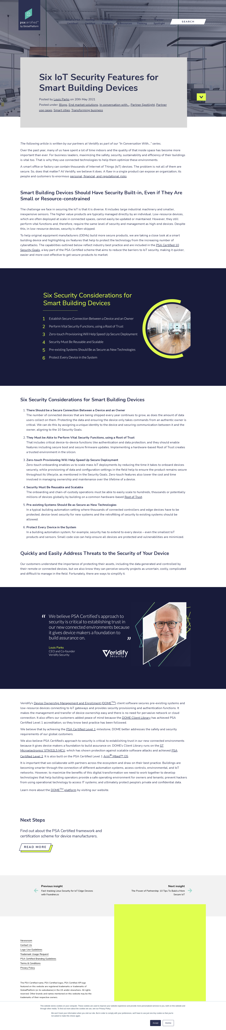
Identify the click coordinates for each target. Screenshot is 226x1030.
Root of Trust (133, 497)
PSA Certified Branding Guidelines (38, 958)
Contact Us (26, 945)
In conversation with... (114, 105)
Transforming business (87, 110)
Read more (35, 847)
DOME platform (63, 790)
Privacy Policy (27, 968)
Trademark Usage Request (34, 954)
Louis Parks (62, 99)
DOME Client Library (136, 718)
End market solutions (83, 105)
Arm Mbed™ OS (115, 756)
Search (188, 21)
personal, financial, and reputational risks (98, 176)
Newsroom (26, 940)
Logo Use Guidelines (31, 949)
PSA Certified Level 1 (81, 729)
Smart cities (62, 110)
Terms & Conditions (30, 963)
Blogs (63, 105)
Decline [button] (168, 1023)
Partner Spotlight (143, 105)
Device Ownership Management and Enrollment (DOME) (75, 703)
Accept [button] (155, 1023)
